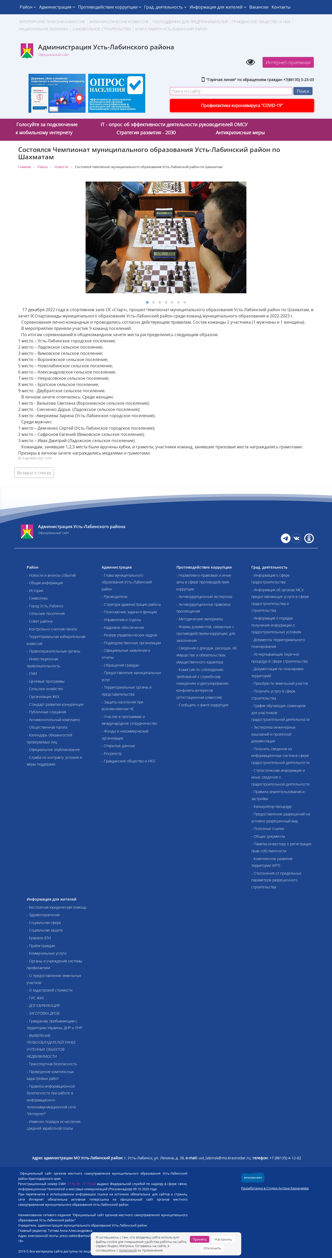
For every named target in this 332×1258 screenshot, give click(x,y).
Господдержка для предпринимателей (190, 21)
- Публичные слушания (46, 711)
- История (35, 590)
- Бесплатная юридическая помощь (57, 907)
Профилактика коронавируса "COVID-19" (242, 105)
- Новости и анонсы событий (51, 575)
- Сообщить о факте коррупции (202, 704)
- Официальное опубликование (53, 749)
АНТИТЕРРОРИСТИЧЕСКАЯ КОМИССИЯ (52, 21)
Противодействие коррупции (109, 7)
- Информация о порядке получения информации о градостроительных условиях (276, 625)
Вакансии (258, 7)
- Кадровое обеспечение (123, 627)
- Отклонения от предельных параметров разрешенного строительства (276, 880)
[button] (147, 302)
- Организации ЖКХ (43, 696)
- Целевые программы (46, 681)
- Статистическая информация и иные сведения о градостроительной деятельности (280, 777)
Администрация (57, 7)
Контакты (281, 7)
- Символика (37, 598)
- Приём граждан (41, 945)
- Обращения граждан (120, 665)
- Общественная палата (47, 727)
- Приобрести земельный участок (279, 683)
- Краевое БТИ (39, 937)
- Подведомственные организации (131, 642)
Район (28, 7)
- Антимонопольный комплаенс (53, 719)
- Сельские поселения (46, 613)
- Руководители (114, 596)
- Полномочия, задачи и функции (129, 611)
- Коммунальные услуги (46, 953)
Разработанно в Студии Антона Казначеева (275, 1188)
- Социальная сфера (44, 922)
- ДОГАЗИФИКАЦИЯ (43, 1005)
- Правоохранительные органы (53, 651)
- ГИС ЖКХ (35, 997)
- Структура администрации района (131, 604)
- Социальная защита (45, 930)
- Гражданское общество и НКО (128, 760)
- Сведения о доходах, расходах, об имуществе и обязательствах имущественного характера (206, 654)
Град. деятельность (165, 7)
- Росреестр (112, 753)
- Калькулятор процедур (271, 806)
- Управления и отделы (121, 619)
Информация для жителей (218, 7)
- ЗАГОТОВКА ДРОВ (43, 1013)
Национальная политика (43, 28)
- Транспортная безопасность (52, 1063)
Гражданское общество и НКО (261, 21)
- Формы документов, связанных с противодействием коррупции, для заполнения (205, 633)
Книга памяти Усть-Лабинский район (171, 28)
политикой (128, 1250)
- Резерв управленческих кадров (129, 635)
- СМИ (32, 673)
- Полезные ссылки (267, 828)
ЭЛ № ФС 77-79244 (81, 1184)
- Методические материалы (199, 618)
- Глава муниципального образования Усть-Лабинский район (127, 582)
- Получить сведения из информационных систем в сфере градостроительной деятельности (280, 755)
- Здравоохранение (43, 914)
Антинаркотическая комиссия (118, 21)
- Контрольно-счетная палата (52, 629)
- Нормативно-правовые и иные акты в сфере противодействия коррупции (203, 582)
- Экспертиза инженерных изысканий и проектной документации (273, 734)
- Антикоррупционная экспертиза (204, 596)
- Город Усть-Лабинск (45, 605)
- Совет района (39, 621)
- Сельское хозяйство (45, 688)
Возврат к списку (34, 473)
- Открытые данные (118, 745)
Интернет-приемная (288, 62)
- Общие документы (268, 836)
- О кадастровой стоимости (49, 990)
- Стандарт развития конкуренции (55, 704)
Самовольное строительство (102, 28)
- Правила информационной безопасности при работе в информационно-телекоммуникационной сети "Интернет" (51, 1100)
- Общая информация (45, 582)
